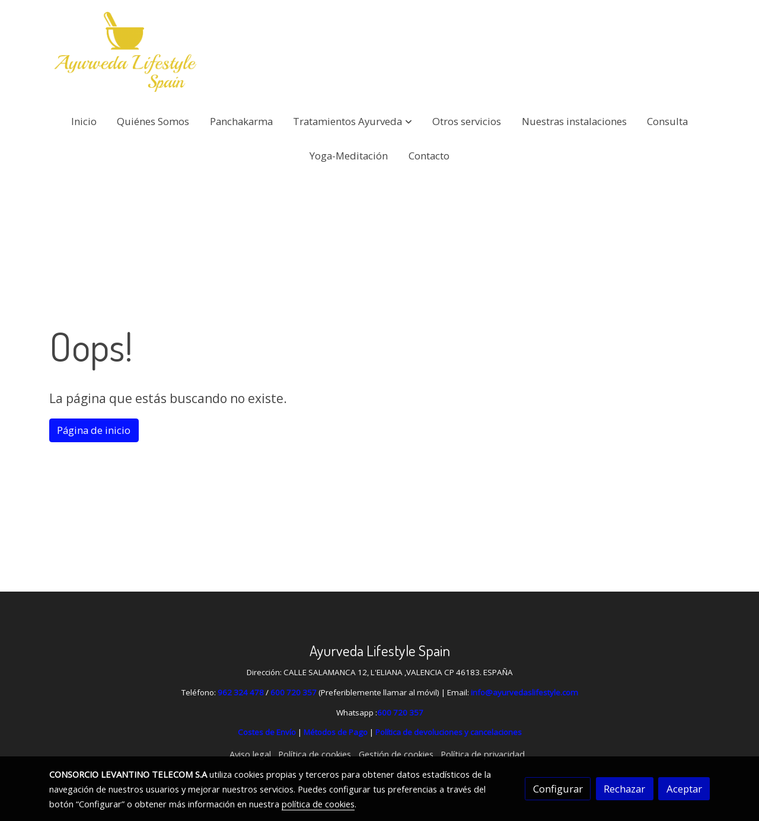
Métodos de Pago (336, 732)
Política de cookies (314, 754)
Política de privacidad (483, 754)
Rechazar (624, 789)
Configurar (558, 789)
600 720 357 (293, 692)
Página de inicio (93, 430)
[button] (352, 121)
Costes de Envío (267, 732)
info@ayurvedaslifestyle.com (524, 692)
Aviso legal (250, 754)
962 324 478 (241, 692)
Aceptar (684, 789)
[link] (125, 52)
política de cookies (318, 804)
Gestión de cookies (396, 754)
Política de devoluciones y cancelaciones (448, 732)
